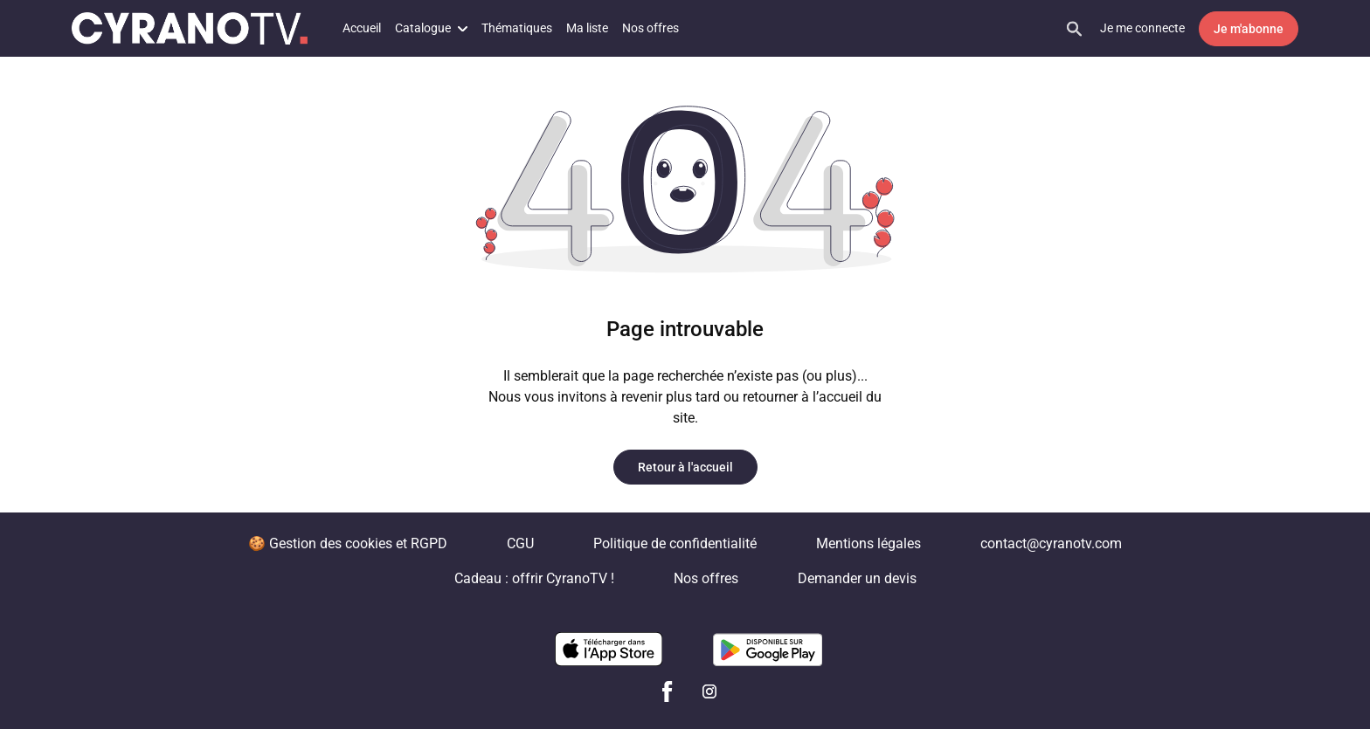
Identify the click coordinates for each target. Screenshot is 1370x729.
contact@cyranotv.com (1051, 543)
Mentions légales (868, 543)
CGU (520, 543)
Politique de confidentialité (675, 543)
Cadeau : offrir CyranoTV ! (534, 578)
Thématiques (516, 28)
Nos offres (650, 28)
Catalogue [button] (431, 28)
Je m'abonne (1249, 29)
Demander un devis (857, 578)
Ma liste (587, 28)
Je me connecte (1142, 28)
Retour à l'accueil (685, 467)
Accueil (361, 28)
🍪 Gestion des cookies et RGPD (347, 543)
